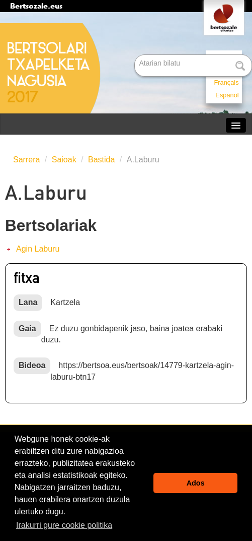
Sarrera (26, 159)
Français (226, 82)
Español (226, 95)
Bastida (101, 159)
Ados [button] (196, 483)
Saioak (64, 159)
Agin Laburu (37, 249)
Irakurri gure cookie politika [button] (64, 525)
